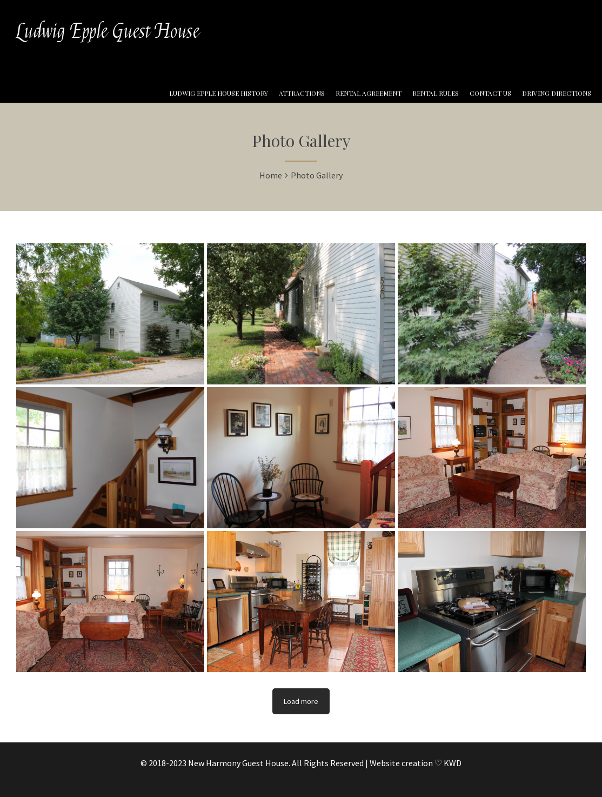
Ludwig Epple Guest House (107, 31)
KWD (452, 763)
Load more (301, 701)
